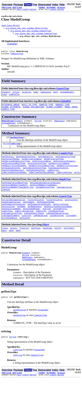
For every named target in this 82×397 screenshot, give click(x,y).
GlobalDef (12, 44)
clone (5, 243)
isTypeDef (71, 229)
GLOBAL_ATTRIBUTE (11, 110)
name (35, 93)
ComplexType (16, 54)
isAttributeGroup (24, 224)
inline (15, 93)
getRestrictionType (67, 173)
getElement (28, 213)
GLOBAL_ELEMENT (54, 110)
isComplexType (56, 224)
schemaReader (67, 93)
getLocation (8, 219)
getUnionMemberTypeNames (43, 194)
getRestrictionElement (14, 173)
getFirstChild (60, 216)
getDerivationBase (32, 165)
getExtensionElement (64, 167)
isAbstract (53, 178)
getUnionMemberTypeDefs (15, 194)
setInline (24, 232)
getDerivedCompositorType (16, 167)
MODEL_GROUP (71, 110)
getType (47, 221)
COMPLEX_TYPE (46, 107)
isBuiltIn (41, 224)
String (37, 124)
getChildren (71, 211)
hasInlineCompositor (13, 178)
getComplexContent (26, 162)
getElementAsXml (45, 213)
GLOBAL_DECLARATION (33, 110)
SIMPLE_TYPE (8, 112)
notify (57, 243)
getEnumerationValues (13, 216)
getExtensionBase (41, 167)
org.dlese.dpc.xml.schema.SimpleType (30, 31)
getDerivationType (54, 165)
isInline (26, 229)
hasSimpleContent (35, 178)
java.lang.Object (10, 25)
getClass (35, 243)
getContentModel (10, 165)
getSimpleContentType (34, 176)
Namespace (59, 124)
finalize (24, 243)
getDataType (17, 142)
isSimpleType (57, 229)
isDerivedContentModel (14, 181)
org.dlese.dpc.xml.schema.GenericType (27, 28)
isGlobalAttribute (34, 227)
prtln (77, 181)
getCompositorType (65, 162)
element (6, 93)
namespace (45, 93)
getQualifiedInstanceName (58, 219)
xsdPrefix (14, 96)
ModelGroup (8, 124)
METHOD (33, 9)
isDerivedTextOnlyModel (41, 181)
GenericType (62, 90)
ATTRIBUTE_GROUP (10, 107)
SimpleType (65, 188)
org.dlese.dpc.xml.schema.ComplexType (36, 34)
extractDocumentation (13, 211)
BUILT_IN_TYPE (29, 107)
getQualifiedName (11, 221)
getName (21, 219)
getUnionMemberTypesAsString (17, 197)
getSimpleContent (11, 176)
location (26, 93)
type (4, 96)
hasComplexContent (58, 176)
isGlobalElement (10, 229)
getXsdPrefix (60, 221)
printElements (9, 232)
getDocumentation (11, 213)
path (55, 93)
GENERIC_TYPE (62, 107)
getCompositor (45, 162)
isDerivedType (64, 181)
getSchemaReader (31, 221)
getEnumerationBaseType (15, 192)
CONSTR (25, 9)
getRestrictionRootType (41, 173)
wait (4, 246)
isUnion (6, 200)
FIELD (19, 9)
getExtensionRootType (13, 170)
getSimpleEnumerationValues (45, 192)
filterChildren (36, 211)
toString (15, 149)
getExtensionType (37, 170)
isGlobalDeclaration (57, 227)
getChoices (8, 162)
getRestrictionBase (58, 170)
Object (45, 239)
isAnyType (7, 224)
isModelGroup (40, 229)
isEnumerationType (12, 227)
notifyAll (69, 243)
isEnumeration (64, 197)
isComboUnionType (45, 197)
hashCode (47, 243)
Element (19, 124)
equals (13, 243)
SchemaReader (9, 127)
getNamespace (35, 219)
